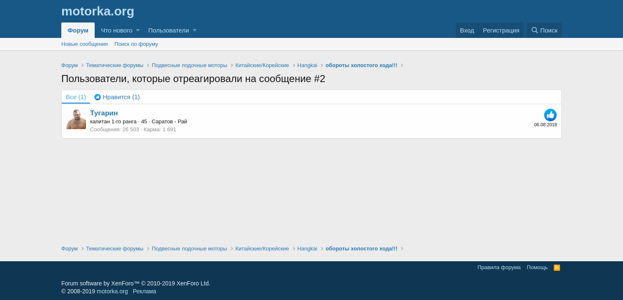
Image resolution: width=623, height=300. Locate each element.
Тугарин (104, 113)
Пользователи (168, 30)
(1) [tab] (76, 96)
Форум (78, 30)
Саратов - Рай (169, 121)
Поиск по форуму (136, 44)
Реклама (144, 291)
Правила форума (499, 267)
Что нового (116, 30)
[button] (138, 30)
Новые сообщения (84, 44)
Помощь (537, 267)
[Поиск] (544, 30)
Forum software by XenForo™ (135, 283)
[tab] (117, 97)
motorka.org (112, 291)
